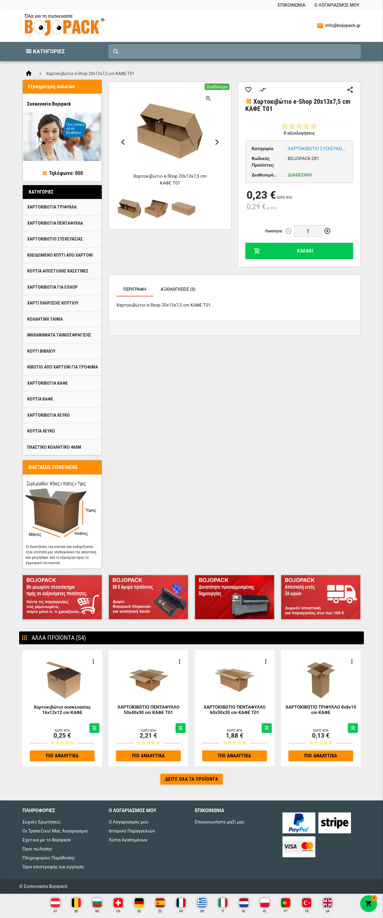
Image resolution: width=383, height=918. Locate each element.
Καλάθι (283, 251)
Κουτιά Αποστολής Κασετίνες (58, 271)
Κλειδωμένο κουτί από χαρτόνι (60, 255)
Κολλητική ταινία (45, 319)
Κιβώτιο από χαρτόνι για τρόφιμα (62, 367)
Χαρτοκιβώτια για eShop (52, 287)
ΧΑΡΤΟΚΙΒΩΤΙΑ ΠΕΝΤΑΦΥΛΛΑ (55, 223)
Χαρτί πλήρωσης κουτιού (52, 303)
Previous (123, 142)
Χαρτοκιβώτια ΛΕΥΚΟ (48, 415)
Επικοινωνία (291, 5)
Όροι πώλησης (37, 849)
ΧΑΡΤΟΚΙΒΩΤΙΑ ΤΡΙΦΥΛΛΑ (52, 207)
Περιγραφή (134, 289)
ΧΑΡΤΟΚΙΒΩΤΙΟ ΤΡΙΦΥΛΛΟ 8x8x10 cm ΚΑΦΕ (320, 709)
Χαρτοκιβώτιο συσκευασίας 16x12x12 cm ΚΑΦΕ (62, 709)
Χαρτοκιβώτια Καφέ (47, 383)
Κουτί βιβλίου (41, 351)
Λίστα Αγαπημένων (128, 840)
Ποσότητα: (274, 231)
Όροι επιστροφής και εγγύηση (52, 867)
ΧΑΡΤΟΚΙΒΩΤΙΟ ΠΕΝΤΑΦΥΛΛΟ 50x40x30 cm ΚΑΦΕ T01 (148, 709)
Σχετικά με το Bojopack (46, 840)
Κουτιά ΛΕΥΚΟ (41, 431)
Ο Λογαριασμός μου (336, 5)
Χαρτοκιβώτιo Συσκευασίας (55, 239)
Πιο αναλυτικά (62, 756)
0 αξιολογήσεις (299, 133)
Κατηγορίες (49, 51)
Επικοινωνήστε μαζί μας (219, 822)
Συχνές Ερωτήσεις (41, 822)
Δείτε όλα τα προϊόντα (191, 779)
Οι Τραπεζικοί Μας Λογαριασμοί (55, 831)
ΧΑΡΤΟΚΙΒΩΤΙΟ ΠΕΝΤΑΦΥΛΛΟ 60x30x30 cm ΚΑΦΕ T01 (234, 709)
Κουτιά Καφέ (40, 399)
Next (217, 142)
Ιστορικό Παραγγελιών (132, 831)
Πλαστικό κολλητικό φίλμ (54, 447)
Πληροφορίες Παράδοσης (48, 858)
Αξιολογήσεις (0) (178, 289)
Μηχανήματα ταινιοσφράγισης (59, 335)
